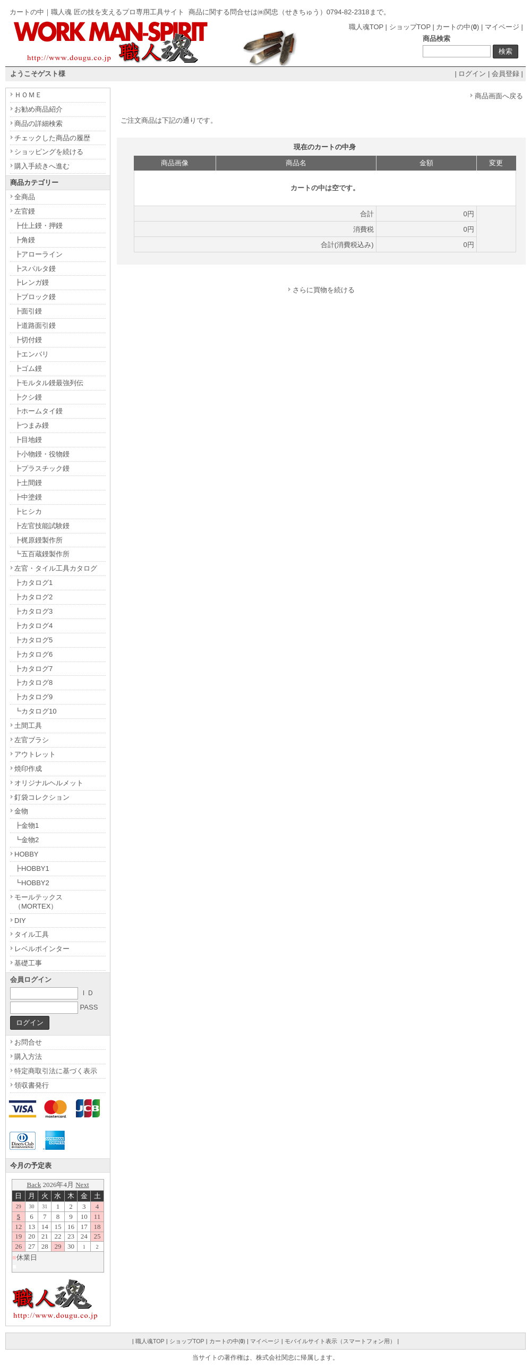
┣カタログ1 (33, 583)
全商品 (24, 197)
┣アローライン (38, 254)
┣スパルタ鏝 (35, 269)
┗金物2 (26, 840)
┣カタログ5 (33, 640)
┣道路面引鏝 (35, 325)
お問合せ (28, 1042)
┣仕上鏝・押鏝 (38, 226)
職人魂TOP (366, 27)
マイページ (502, 27)
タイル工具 (31, 934)
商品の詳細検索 (38, 124)
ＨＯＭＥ (28, 95)
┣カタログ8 (33, 682)
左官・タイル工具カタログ (55, 568)
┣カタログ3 (33, 611)
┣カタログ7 (33, 669)
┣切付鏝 (28, 340)
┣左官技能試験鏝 (42, 526)
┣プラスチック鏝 (42, 468)
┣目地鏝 (28, 440)
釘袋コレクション (42, 797)
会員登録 (505, 74)
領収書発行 (31, 1085)
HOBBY (26, 854)
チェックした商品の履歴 (52, 138)
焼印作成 (28, 769)
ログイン (472, 74)
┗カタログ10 (35, 711)
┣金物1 (26, 825)
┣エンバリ (31, 354)
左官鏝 (24, 211)
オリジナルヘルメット (48, 783)
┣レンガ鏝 (31, 282)
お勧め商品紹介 (38, 109)
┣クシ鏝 (28, 397)
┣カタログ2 (33, 597)
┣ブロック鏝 (35, 297)
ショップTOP (410, 27)
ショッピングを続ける (48, 152)
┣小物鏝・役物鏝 (42, 454)
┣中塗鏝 (28, 497)
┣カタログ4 (33, 626)
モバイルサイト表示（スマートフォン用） (340, 1341)
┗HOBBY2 (31, 883)
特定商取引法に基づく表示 (55, 1071)
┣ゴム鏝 (28, 368)
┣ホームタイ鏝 (38, 411)
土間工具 (28, 726)
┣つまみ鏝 (31, 425)
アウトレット (35, 754)
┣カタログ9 (33, 697)
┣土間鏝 (28, 483)
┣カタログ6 (33, 654)
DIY (20, 921)
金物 (21, 811)
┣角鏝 (24, 240)
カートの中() (457, 27)
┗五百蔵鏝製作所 (42, 554)
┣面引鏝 (28, 311)
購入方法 (28, 1057)
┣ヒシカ (28, 511)
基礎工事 (28, 963)
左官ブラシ (31, 740)
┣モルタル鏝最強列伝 (48, 383)
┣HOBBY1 (31, 868)
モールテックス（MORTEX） (38, 901)
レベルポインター (42, 949)
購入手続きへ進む (42, 166)
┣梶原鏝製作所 (38, 540)
